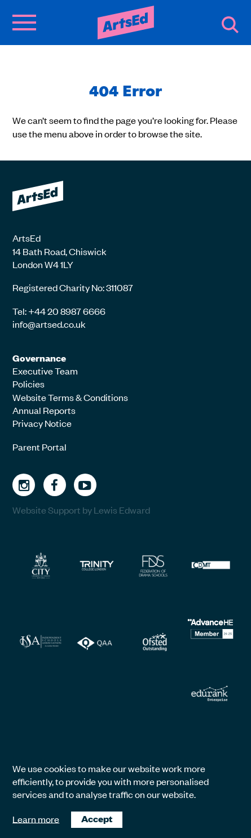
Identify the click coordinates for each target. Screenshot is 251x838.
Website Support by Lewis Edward (81, 509)
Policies (28, 383)
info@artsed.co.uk (49, 324)
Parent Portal (39, 446)
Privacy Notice (42, 423)
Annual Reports (44, 410)
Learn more (35, 818)
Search (230, 24)
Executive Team (45, 370)
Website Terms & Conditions (70, 397)
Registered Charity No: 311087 (72, 287)
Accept (96, 818)
